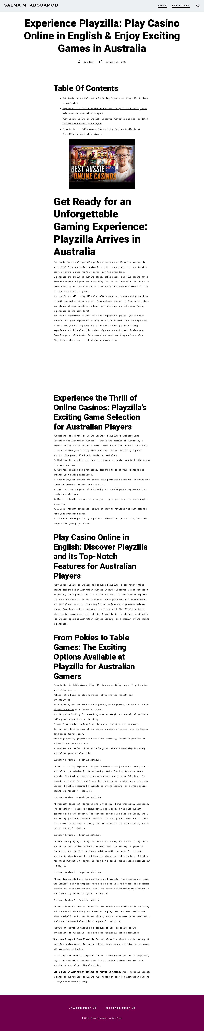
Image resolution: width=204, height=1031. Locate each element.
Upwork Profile (82, 1008)
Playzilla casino (64, 709)
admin (90, 62)
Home (162, 5)
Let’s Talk (181, 5)
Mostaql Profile (120, 1008)
